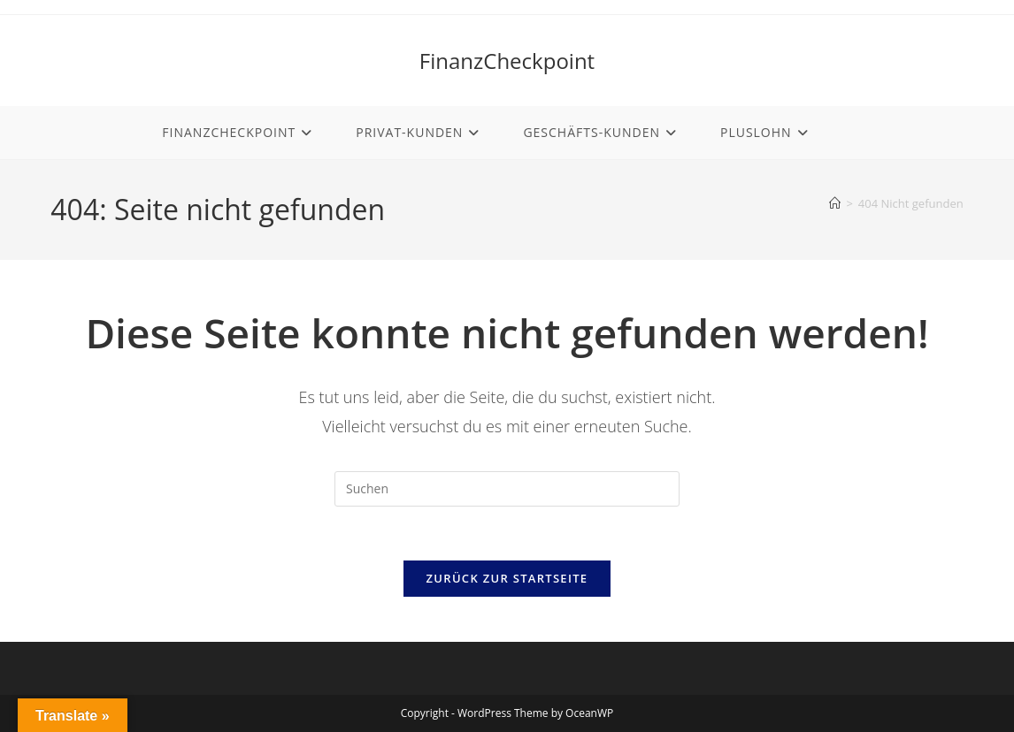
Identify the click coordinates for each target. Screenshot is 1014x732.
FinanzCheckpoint (507, 60)
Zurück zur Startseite (507, 578)
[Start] (835, 203)
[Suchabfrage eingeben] (507, 489)
